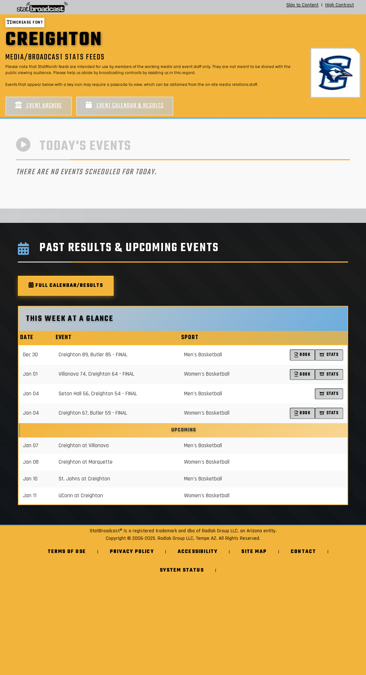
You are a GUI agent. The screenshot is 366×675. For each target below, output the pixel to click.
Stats (329, 354)
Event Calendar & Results (125, 106)
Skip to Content (302, 5)
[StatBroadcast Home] (64, 7)
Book (303, 354)
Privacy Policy (132, 552)
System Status (182, 570)
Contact (303, 552)
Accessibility (198, 552)
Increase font (25, 22)
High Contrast (339, 5)
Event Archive (38, 106)
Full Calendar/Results (66, 286)
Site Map (254, 552)
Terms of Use (67, 552)
